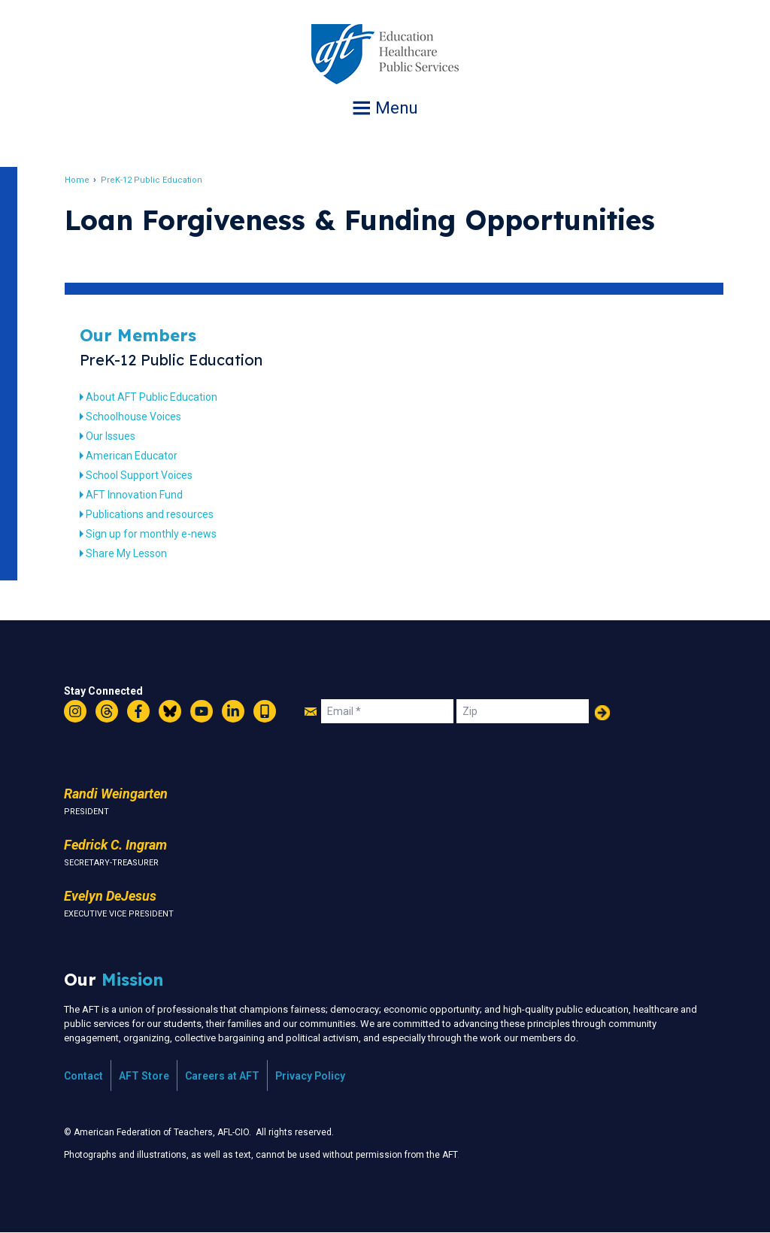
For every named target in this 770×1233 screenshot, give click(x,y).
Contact (83, 1076)
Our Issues (112, 436)
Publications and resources (151, 514)
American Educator (133, 456)
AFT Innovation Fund (135, 495)
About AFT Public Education (153, 397)
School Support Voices (140, 475)
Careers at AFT (222, 1076)
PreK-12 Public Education (153, 180)
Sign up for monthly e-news (152, 534)
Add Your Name (602, 712)
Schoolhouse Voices (135, 416)
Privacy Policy (310, 1076)
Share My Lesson (127, 553)
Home (78, 180)
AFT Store (144, 1076)
